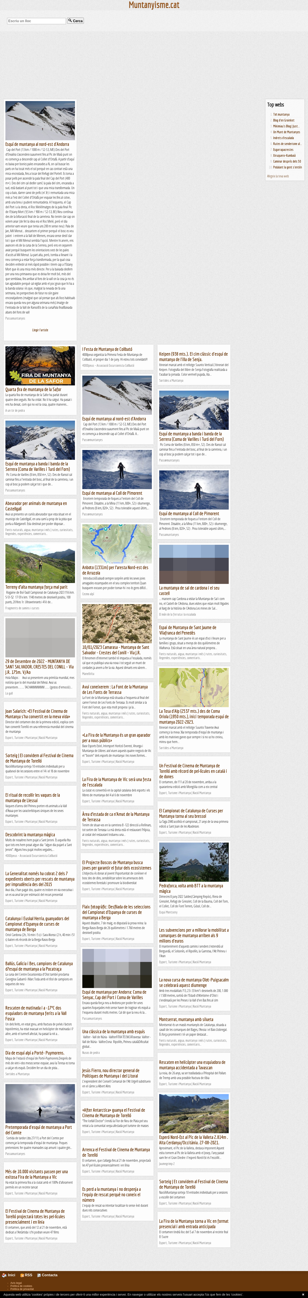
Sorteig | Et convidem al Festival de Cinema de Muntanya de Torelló (193, 1184)
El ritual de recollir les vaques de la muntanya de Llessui (32, 797)
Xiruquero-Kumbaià (284, 155)
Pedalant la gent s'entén (287, 167)
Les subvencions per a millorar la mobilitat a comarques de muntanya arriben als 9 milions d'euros (194, 935)
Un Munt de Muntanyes (286, 132)
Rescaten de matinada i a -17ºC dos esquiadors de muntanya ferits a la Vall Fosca (35, 1013)
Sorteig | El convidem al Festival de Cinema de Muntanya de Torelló (39, 758)
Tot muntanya (281, 114)
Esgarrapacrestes (283, 150)
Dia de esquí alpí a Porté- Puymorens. (35, 1052)
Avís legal (16, 1283)
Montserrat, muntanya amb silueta (186, 1019)
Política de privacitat (22, 1289)
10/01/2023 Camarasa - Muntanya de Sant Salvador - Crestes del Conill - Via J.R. (115, 649)
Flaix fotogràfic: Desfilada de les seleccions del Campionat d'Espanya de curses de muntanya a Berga (116, 912)
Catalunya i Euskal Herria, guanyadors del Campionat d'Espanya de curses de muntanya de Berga (37, 924)
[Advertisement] (154, 65)
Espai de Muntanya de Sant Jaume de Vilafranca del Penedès (187, 630)
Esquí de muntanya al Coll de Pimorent (112, 493)
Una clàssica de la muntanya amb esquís (113, 1031)
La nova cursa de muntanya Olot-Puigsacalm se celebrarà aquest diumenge (194, 982)
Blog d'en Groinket (284, 120)
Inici (11, 1275)
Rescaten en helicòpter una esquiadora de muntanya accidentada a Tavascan (192, 1064)
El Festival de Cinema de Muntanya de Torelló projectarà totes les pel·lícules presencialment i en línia (35, 1216)
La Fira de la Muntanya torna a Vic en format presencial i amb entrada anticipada (194, 1223)
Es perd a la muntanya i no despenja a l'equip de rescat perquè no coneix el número (111, 1194)
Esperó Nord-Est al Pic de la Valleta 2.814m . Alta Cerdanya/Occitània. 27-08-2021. (193, 1139)
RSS (26, 1275)
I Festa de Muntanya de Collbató (107, 349)
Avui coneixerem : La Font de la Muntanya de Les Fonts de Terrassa (115, 689)
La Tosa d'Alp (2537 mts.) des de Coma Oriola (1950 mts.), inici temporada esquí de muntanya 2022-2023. (194, 716)
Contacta (47, 1275)
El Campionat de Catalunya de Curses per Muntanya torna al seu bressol (191, 813)
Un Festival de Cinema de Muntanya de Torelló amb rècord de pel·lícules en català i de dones (193, 771)
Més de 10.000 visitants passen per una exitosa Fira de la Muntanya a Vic (36, 1174)
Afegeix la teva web (278, 176)
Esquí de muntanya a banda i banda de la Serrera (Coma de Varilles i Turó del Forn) (191, 436)
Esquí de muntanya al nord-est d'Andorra (37, 144)
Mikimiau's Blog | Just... (286, 126)
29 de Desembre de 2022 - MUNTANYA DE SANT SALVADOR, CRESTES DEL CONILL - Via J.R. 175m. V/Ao (39, 666)
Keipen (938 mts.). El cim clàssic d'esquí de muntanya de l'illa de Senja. (193, 356)
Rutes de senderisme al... (287, 144)
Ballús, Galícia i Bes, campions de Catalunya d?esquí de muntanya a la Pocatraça (39, 966)
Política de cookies (21, 1286)
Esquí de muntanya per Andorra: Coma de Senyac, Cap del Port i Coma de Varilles (114, 994)
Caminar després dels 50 (287, 161)
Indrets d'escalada (283, 138)
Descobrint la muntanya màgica (30, 834)
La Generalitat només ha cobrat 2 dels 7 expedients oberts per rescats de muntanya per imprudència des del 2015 (40, 879)
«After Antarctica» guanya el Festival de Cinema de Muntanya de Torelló (113, 1112)
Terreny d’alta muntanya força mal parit (36, 587)
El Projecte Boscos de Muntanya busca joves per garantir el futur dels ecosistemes (116, 865)
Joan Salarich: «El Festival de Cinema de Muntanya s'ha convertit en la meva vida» (37, 713)
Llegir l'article (40, 330)
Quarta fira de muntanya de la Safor (33, 389)
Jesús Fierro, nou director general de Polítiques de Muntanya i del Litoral (110, 1073)
